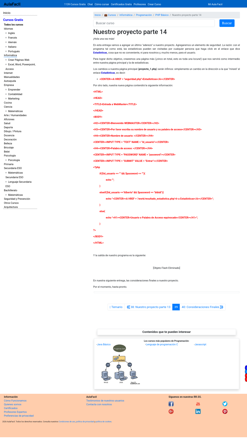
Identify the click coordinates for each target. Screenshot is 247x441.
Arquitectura (11, 207)
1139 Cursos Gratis (75, 4)
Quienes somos (12, 404)
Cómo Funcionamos (15, 400)
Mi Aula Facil (215, 4)
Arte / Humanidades (15, 115)
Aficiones (9, 119)
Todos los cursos (13, 24)
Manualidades (12, 77)
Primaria (8, 164)
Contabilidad (15, 94)
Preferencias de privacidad (19, 415)
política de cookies (104, 422)
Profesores (140, 4)
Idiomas (8, 28)
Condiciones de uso (67, 422)
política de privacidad (85, 422)
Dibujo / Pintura (12, 131)
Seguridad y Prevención (17, 198)
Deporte (8, 127)
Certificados (10, 408)
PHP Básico (162, 15)
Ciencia (8, 106)
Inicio (6, 13)
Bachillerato (10, 190)
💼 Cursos (110, 15)
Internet (8, 72)
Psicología (10, 155)
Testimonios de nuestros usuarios (105, 400)
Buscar (227, 23)
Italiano (12, 46)
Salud (7, 123)
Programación (144, 15)
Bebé (7, 151)
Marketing (13, 98)
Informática (10, 55)
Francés (12, 37)
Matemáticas (15, 111)
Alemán (12, 42)
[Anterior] (148, 307)
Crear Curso (154, 4)
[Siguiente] (203, 307)
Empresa (9, 85)
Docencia (9, 135)
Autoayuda (10, 80)
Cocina (8, 102)
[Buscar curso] (154, 23)
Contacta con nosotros (99, 404)
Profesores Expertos (15, 411)
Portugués (14, 51)
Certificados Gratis (121, 4)
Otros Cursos (11, 202)
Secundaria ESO (13, 168)
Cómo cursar (102, 4)
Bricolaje (9, 147)
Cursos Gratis (13, 20)
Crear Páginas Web (18, 59)
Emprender (14, 89)
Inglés (11, 33)
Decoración (10, 139)
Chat (90, 4)
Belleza (8, 143)
